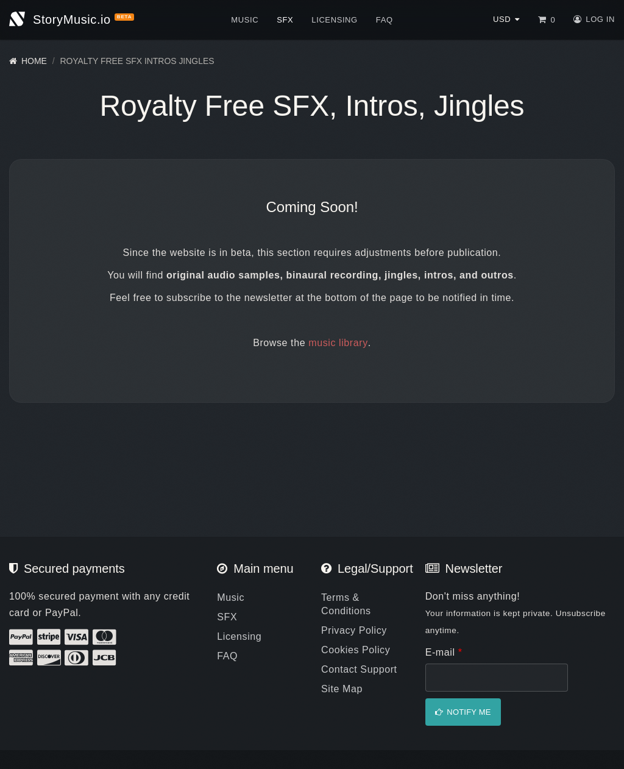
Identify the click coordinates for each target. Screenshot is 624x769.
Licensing (334, 19)
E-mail (444, 652)
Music (244, 19)
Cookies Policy (355, 650)
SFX (285, 19)
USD (502, 19)
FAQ (384, 19)
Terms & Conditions (346, 604)
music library (338, 343)
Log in (600, 19)
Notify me (469, 712)
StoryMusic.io (72, 19)
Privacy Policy (354, 630)
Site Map (342, 689)
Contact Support (359, 669)
